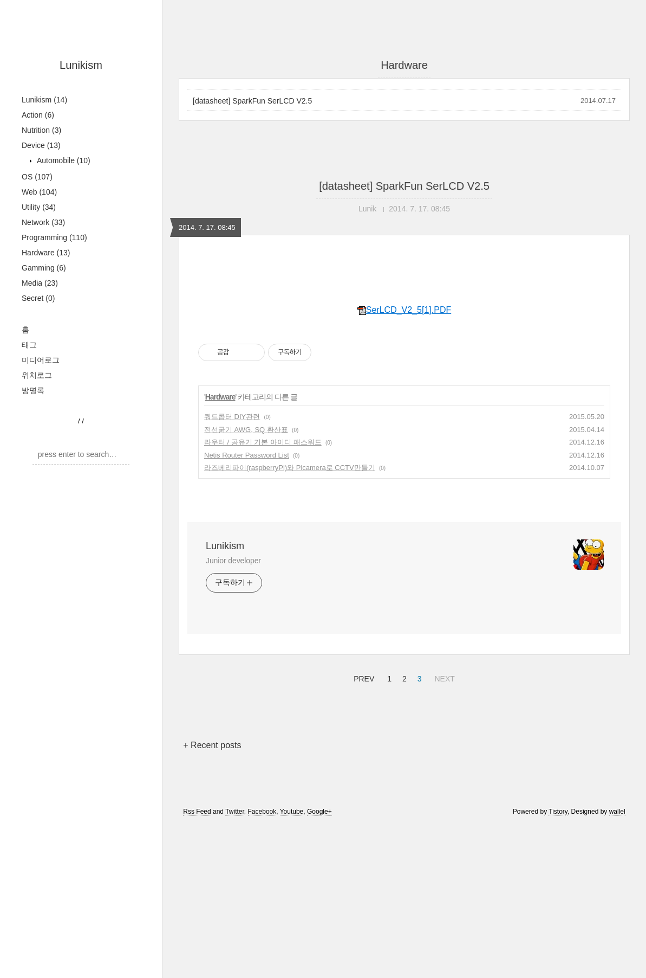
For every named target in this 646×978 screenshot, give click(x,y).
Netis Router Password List (246, 607)
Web (39, 192)
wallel (617, 963)
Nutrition (41, 130)
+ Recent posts (212, 897)
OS (37, 176)
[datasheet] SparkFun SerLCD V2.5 (252, 100)
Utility (39, 207)
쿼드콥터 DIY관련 (232, 568)
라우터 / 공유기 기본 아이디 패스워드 (263, 594)
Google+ (319, 963)
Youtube (292, 963)
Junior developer (233, 712)
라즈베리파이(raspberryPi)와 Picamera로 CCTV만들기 (289, 619)
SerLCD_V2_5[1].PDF (404, 461)
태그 (29, 344)
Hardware (46, 252)
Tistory (558, 963)
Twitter (234, 963)
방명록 (33, 390)
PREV (362, 829)
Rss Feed (197, 963)
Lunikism (81, 65)
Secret (38, 298)
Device (41, 145)
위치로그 (37, 375)
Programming (54, 237)
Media (40, 283)
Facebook (262, 963)
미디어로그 (41, 360)
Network (43, 222)
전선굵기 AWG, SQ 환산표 (246, 581)
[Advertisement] (404, 360)
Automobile (62, 160)
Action (38, 115)
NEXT (443, 829)
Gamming (44, 267)
